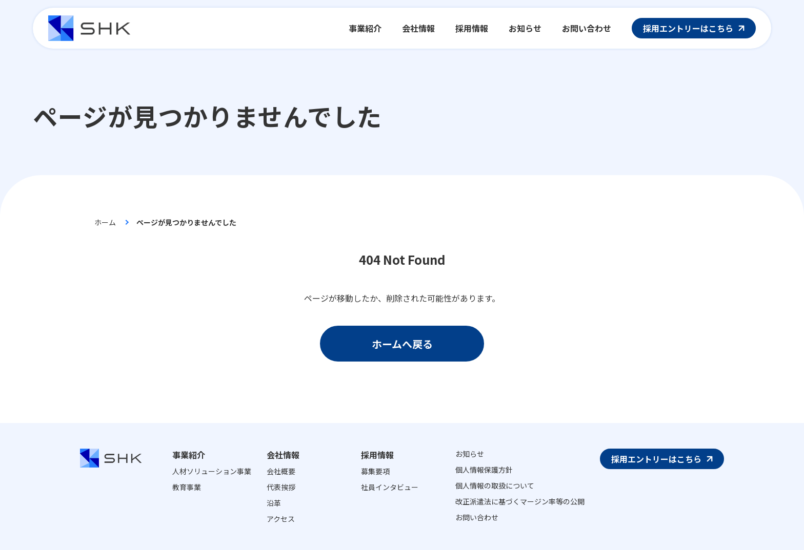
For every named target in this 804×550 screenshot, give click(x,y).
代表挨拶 (281, 487)
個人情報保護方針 (484, 469)
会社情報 (283, 455)
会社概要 (281, 471)
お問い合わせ (476, 517)
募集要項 (375, 471)
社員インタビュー (389, 487)
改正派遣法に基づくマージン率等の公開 (520, 501)
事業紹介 (188, 455)
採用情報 (377, 455)
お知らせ (469, 454)
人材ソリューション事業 (211, 471)
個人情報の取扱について (494, 485)
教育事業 (186, 487)
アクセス (281, 519)
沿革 (274, 503)
